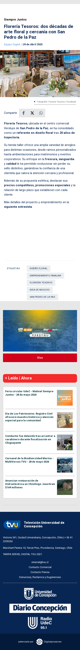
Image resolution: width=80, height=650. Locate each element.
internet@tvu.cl (40, 562)
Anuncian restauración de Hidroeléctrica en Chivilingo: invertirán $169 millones (30, 484)
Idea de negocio (40, 289)
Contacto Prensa (40, 572)
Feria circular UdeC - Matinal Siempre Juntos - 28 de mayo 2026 (29, 393)
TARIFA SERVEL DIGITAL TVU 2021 (22, 554)
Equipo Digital (12, 44)
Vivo (40, 357)
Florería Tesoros (41, 282)
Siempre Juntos (15, 19)
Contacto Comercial (40, 567)
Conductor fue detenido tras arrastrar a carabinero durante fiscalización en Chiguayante (30, 439)
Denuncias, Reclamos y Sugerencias (40, 577)
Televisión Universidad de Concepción (33, 525)
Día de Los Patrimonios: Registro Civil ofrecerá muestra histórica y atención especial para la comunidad (29, 417)
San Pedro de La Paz (42, 296)
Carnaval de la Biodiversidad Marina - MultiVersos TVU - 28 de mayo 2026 (29, 460)
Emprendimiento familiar (45, 275)
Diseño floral (38, 268)
